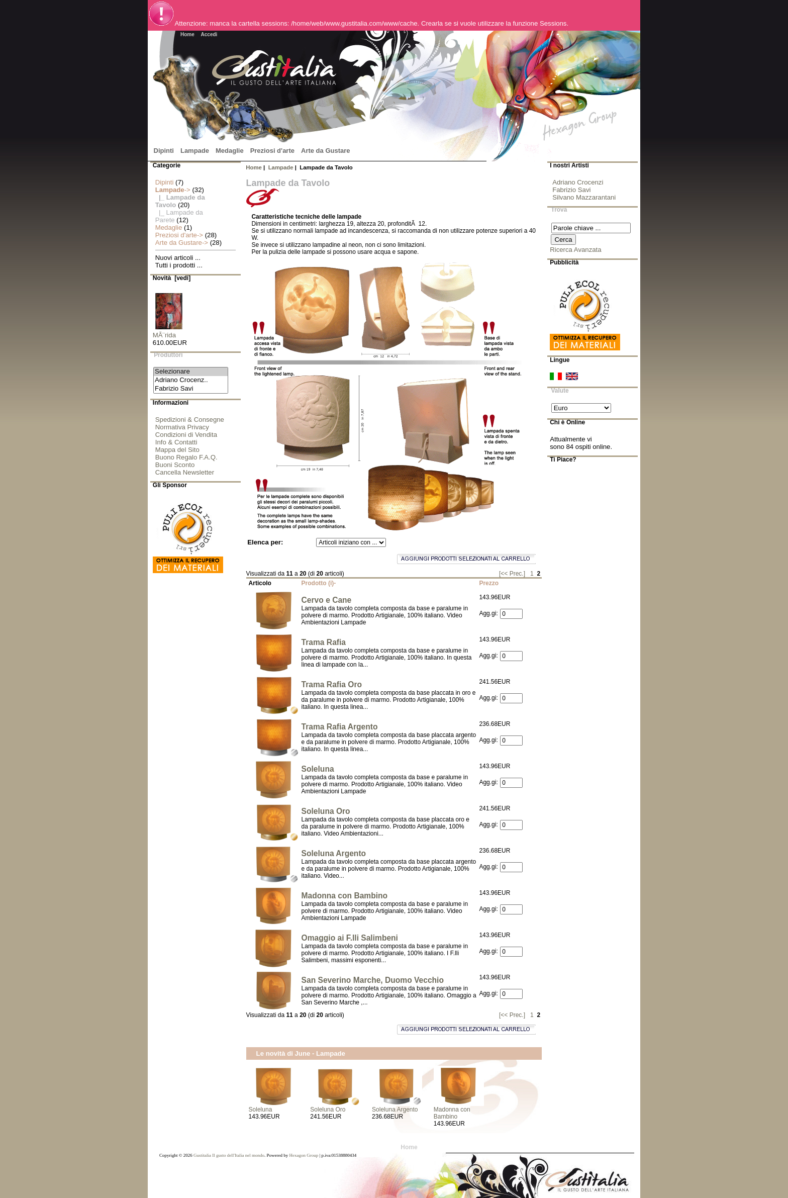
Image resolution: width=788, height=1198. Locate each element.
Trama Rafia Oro (332, 684)
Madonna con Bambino (345, 895)
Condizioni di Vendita (186, 434)
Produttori (168, 355)
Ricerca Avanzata (575, 249)
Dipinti (164, 150)
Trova (559, 210)
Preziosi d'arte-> (179, 235)
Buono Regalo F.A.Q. (186, 457)
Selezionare (191, 371)
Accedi (209, 34)
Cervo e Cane (327, 600)
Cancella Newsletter (184, 472)
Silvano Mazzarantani (584, 197)
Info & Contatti (176, 442)
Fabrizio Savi (191, 389)
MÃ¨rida (169, 332)
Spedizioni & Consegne (189, 419)
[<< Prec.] (512, 573)
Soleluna (318, 769)
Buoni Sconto (174, 465)
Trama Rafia (324, 642)
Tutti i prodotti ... (179, 265)
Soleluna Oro (326, 811)
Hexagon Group (303, 1155)
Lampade (280, 167)
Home (187, 34)
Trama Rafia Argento (340, 726)
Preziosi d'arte (272, 150)
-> (172, 190)
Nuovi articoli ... (178, 257)
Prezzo (489, 583)
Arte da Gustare (325, 150)
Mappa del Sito (177, 449)
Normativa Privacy (182, 427)
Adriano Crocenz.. (191, 380)
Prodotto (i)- (319, 583)
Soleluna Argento (334, 853)
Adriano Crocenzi (577, 182)
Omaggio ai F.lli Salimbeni (350, 938)
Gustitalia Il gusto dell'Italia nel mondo (228, 1155)
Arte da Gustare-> (181, 242)
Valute (560, 390)
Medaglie (230, 150)
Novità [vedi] (171, 278)
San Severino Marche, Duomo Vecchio (373, 980)
